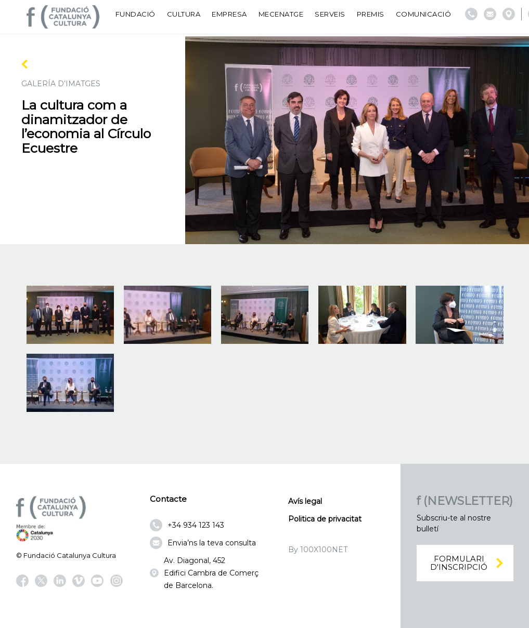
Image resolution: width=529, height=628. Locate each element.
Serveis (330, 14)
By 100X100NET (317, 549)
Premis (370, 14)
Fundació (135, 14)
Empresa (229, 14)
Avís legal (305, 501)
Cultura (184, 14)
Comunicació (423, 14)
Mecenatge (281, 14)
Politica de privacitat (325, 519)
